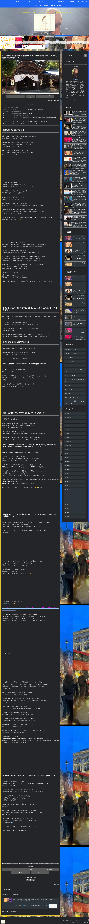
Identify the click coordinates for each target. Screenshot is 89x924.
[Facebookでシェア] (20, 96)
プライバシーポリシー (83, 920)
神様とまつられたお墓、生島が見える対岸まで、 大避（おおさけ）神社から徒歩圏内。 (24, 109)
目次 (29, 104)
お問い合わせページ (67, 920)
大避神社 (41, 863)
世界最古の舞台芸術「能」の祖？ (11, 107)
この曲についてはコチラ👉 (8, 603)
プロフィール (59, 920)
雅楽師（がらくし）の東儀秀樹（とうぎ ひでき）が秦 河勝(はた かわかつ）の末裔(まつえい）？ (26, 121)
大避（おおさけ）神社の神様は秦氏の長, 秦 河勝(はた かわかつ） (19, 113)
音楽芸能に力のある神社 (6, 863)
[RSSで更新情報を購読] (33, 880)
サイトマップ (75, 920)
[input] (75, 55)
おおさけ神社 (15, 863)
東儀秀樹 (46, 863)
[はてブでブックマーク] (30, 96)
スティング (21, 863)
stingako (75, 79)
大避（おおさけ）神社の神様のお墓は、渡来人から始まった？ (18, 115)
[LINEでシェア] (40, 96)
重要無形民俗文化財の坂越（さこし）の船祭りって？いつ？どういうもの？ (21, 123)
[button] (49, 96)
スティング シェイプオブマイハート (31, 863)
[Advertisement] (30, 231)
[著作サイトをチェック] (27, 880)
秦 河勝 (51, 863)
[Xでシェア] (11, 96)
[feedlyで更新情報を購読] (30, 880)
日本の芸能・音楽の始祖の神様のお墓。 (13, 111)
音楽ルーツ (56, 863)
